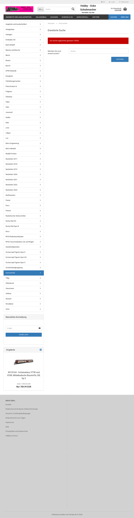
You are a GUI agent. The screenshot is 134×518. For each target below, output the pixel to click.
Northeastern (10, 195)
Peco (7, 205)
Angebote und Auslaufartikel (19, 17)
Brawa (8, 60)
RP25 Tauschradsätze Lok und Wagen (20, 242)
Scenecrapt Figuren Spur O (15, 262)
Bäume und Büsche (13, 50)
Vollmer (8, 293)
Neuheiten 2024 (11, 190)
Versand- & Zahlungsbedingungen (17, 413)
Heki (7, 107)
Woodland (9, 304)
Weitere (95, 17)
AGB (7, 427)
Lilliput (8, 133)
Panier (8, 200)
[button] (103, 2)
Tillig (7, 278)
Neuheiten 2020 (11, 174)
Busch (8, 66)
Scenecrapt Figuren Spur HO (16, 257)
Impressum (9, 422)
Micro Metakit (11, 149)
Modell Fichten (11, 154)
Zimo (7, 309)
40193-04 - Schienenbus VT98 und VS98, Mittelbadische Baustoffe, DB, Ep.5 (23, 375)
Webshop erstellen (59, 515)
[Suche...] (40, 9)
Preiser (8, 211)
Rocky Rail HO (11, 221)
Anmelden (23, 335)
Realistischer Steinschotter (16, 216)
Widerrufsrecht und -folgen (15, 418)
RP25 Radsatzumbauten (14, 237)
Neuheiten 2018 (11, 164)
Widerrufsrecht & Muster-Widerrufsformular (21, 409)
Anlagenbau (41, 17)
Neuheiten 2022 (11, 185)
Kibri (7, 123)
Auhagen (54, 17)
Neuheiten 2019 (11, 169)
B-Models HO (67, 17)
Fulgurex (9, 91)
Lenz (7, 128)
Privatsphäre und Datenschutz (16, 431)
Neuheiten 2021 (11, 180)
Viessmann (10, 288)
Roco (7, 231)
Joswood (9, 112)
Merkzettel (124, 2)
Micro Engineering (12, 143)
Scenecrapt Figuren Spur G (15, 252)
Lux (7, 138)
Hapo (8, 102)
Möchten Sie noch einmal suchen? (54, 52)
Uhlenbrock (10, 283)
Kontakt (8, 405)
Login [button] (112, 2)
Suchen (113, 17)
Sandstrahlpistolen (12, 247)
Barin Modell (82, 17)
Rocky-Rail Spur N (12, 226)
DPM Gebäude (11, 71)
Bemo (8, 55)
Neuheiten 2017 (11, 159)
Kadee (8, 117)
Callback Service (11, 436)
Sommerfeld (10, 273)
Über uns (125, 17)
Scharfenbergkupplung (14, 268)
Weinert (8, 299)
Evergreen (9, 76)
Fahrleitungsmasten (13, 81)
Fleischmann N (11, 86)
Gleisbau (9, 97)
